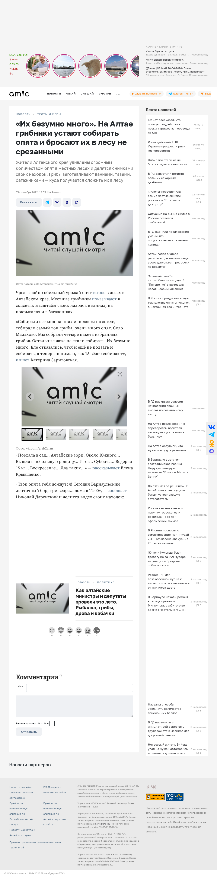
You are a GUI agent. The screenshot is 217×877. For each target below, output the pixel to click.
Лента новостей (161, 109)
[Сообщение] (74, 706)
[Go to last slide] (30, 396)
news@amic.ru (102, 823)
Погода (14, 824)
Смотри (105, 93)
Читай (71, 93)
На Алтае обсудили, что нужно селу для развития (167, 448)
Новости (54, 93)
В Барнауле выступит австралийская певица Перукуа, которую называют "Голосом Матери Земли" (168, 468)
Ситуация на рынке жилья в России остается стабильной (169, 218)
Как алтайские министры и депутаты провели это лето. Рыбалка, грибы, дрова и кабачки (101, 601)
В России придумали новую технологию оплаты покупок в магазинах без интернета (168, 302)
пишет (22, 360)
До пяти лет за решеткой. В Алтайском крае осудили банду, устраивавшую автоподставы (168, 492)
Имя (20, 686)
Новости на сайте (20, 787)
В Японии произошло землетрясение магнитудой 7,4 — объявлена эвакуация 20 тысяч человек (168, 536)
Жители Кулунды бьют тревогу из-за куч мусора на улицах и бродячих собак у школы (167, 559)
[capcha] (52, 723)
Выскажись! (29, 202)
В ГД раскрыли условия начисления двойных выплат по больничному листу (165, 408)
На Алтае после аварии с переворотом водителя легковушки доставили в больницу (166, 430)
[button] (32, 434)
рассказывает (106, 468)
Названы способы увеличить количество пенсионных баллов (164, 708)
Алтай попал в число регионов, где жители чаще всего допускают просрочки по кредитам (168, 260)
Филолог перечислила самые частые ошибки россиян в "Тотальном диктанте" (164, 198)
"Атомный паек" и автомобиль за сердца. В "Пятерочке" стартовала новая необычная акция (166, 282)
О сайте (48, 824)
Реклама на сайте (54, 792)
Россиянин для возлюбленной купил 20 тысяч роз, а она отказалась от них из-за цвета (168, 581)
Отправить (29, 731)
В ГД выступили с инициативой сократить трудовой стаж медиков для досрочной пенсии (168, 728)
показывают (104, 299)
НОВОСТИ (23, 114)
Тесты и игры (49, 114)
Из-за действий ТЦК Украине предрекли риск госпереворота (166, 146)
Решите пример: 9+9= (32, 723)
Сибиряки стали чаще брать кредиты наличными (168, 162)
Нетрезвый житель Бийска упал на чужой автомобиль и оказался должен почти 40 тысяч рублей (168, 751)
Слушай (87, 93)
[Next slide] (118, 396)
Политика (106, 582)
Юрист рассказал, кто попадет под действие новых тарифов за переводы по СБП (169, 126)
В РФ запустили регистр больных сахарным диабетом (166, 178)
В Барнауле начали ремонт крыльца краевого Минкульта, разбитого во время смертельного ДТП (168, 603)
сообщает (117, 490)
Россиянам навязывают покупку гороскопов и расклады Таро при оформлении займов (165, 514)
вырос (99, 292)
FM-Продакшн (52, 787)
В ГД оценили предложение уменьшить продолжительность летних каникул (168, 238)
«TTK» (61, 873)
